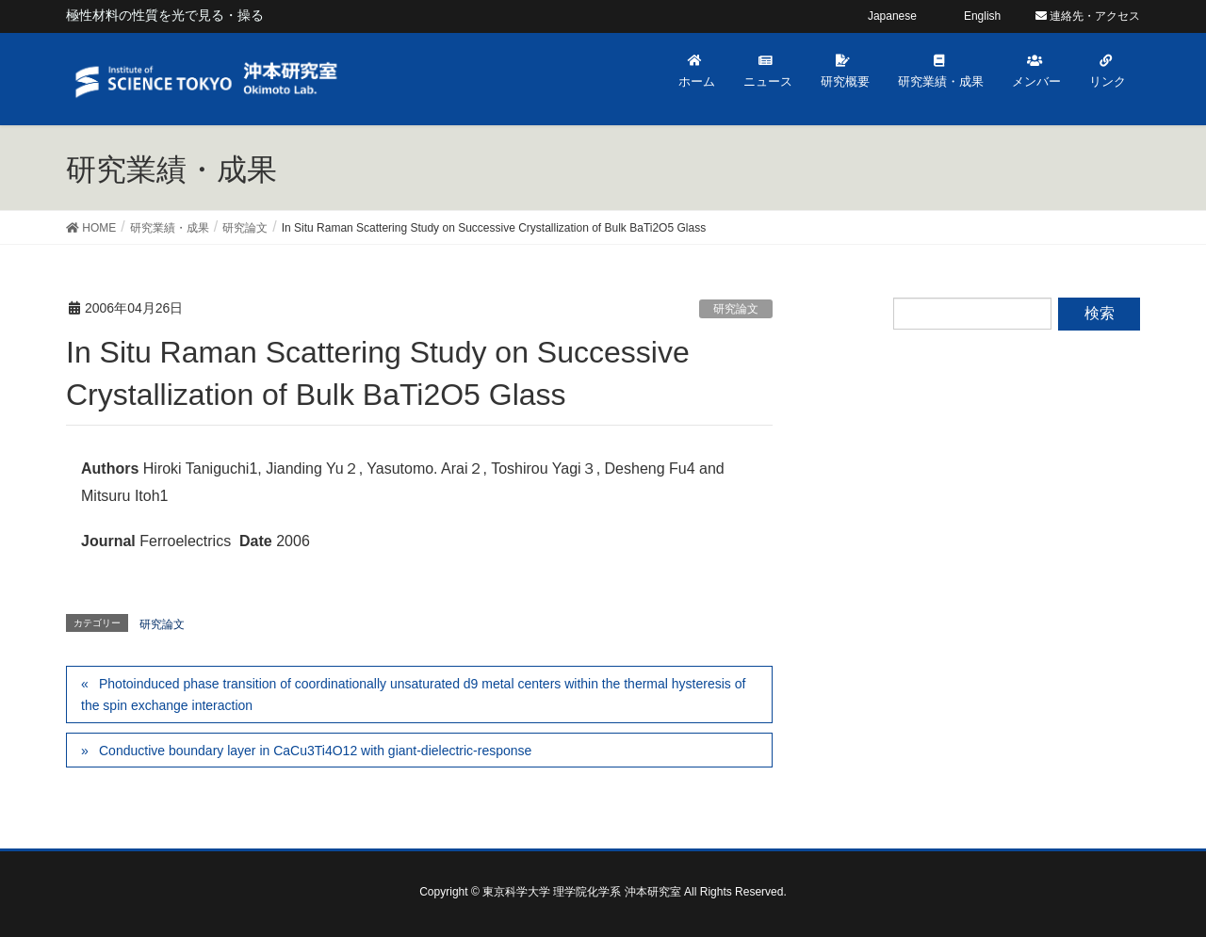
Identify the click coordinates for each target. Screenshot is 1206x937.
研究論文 (735, 308)
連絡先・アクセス (1087, 16)
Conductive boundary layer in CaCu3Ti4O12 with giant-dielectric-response (315, 750)
